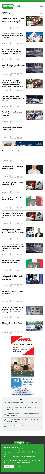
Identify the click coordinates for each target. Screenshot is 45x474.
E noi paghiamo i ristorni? (10, 151)
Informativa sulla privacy (28, 456)
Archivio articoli (39, 13)
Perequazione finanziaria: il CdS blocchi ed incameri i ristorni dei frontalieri (12, 35)
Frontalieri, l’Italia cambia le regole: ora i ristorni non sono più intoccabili (13, 98)
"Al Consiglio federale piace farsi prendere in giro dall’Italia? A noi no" (12, 215)
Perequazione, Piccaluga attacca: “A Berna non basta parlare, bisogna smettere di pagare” (13, 20)
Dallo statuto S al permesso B (15, 426)
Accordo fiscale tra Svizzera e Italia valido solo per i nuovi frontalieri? (12, 113)
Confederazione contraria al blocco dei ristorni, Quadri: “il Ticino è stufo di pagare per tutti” (13, 231)
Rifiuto (19, 466)
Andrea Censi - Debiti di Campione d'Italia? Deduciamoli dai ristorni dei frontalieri (13, 278)
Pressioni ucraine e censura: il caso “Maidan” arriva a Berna (22, 402)
